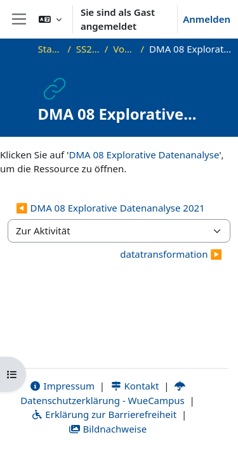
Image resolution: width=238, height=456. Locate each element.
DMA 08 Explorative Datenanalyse (144, 154)
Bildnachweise (108, 428)
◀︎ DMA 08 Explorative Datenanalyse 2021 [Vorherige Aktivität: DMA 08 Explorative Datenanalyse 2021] (110, 207)
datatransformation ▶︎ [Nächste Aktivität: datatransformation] (171, 254)
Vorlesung (124, 48)
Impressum (62, 385)
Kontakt (134, 385)
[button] (50, 19)
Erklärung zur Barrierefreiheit (103, 414)
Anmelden (206, 19)
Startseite (50, 48)
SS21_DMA (88, 48)
